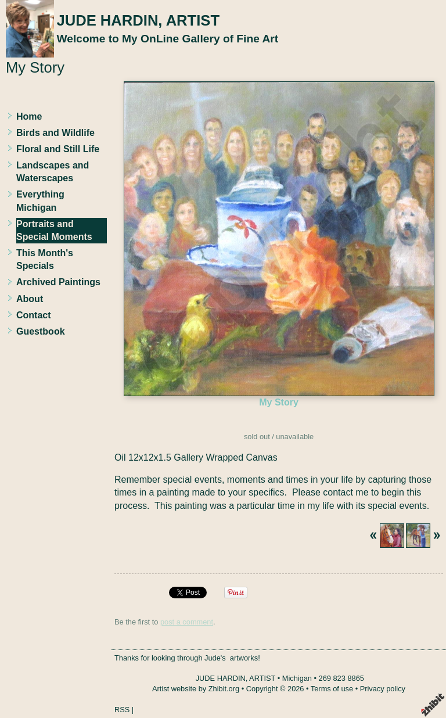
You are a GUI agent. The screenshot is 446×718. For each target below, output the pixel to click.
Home (29, 116)
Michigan (297, 678)
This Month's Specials (44, 259)
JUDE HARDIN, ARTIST (138, 20)
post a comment (186, 622)
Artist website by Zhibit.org (195, 688)
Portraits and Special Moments (54, 230)
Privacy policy (382, 688)
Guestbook (40, 331)
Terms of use (332, 688)
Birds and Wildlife (55, 133)
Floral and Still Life (57, 149)
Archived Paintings (58, 282)
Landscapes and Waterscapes (52, 171)
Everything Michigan (40, 200)
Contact (33, 315)
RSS (122, 709)
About (29, 299)
